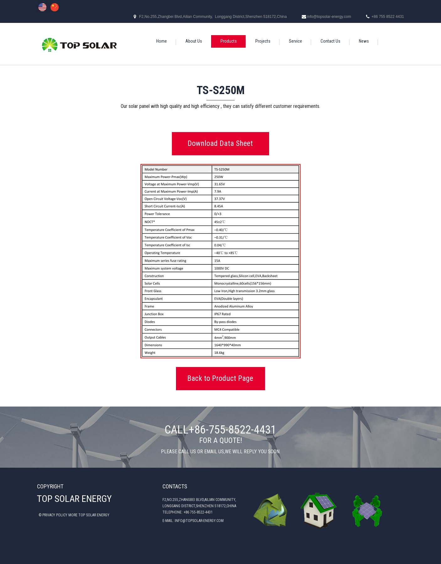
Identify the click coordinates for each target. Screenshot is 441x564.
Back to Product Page (220, 378)
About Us (193, 41)
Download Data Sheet (220, 143)
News (364, 41)
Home (161, 41)
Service (295, 41)
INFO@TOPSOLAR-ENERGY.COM (199, 521)
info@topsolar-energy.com (329, 16)
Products (228, 41)
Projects (262, 41)
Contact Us (330, 41)
